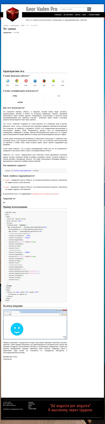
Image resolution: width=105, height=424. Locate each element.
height (7, 180)
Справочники (94, 15)
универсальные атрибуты (41, 194)
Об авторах (68, 15)
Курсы (77, 15)
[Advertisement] (35, 52)
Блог (84, 15)
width (7, 187)
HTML (15, 32)
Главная (57, 15)
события (55, 194)
